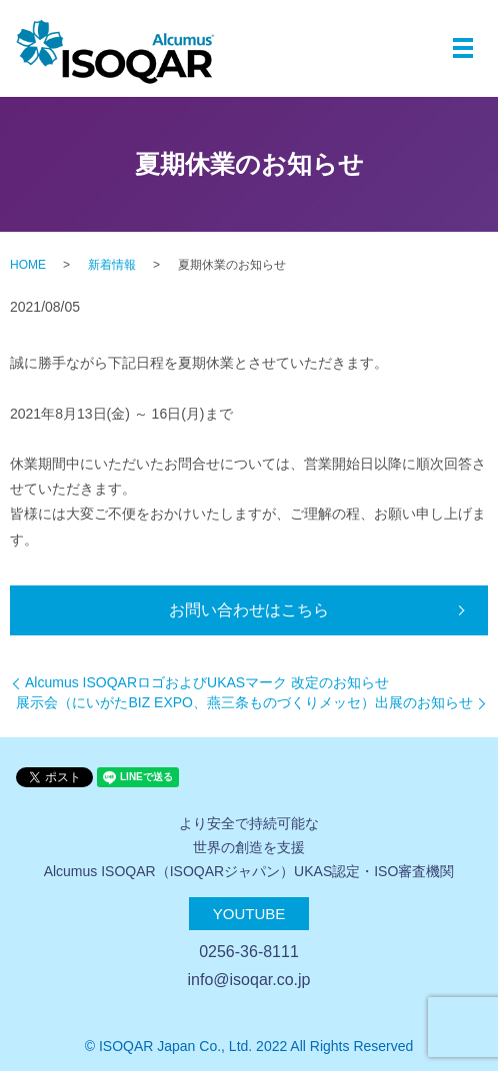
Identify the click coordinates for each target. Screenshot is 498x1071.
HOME (28, 265)
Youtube (249, 913)
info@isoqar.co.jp (249, 979)
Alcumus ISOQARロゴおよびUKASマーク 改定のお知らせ (207, 682)
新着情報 (112, 265)
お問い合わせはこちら (249, 609)
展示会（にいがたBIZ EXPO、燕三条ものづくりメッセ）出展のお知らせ (244, 702)
